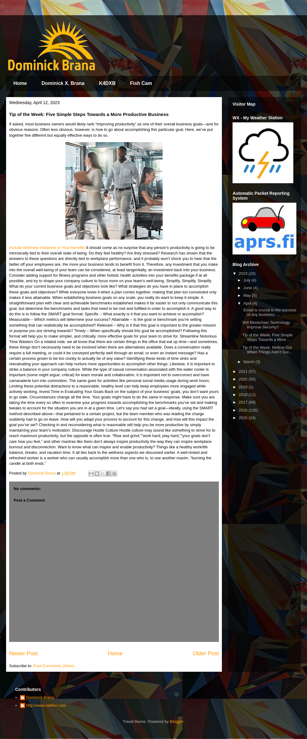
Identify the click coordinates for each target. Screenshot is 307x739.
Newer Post (23, 653)
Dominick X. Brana (62, 83)
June (248, 287)
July (247, 280)
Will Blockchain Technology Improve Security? (266, 325)
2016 (244, 410)
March (249, 361)
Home (20, 83)
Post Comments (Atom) (53, 666)
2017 (244, 402)
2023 (244, 273)
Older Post (206, 653)
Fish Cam (141, 83)
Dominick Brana (40, 697)
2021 (244, 371)
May (247, 295)
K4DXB (107, 83)
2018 (244, 394)
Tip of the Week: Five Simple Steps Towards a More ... (267, 337)
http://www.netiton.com (46, 705)
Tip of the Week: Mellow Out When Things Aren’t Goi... (267, 350)
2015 (244, 417)
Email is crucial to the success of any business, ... (269, 312)
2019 (244, 387)
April (248, 303)
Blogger (176, 721)
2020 (244, 379)
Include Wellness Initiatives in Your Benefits (47, 247)
